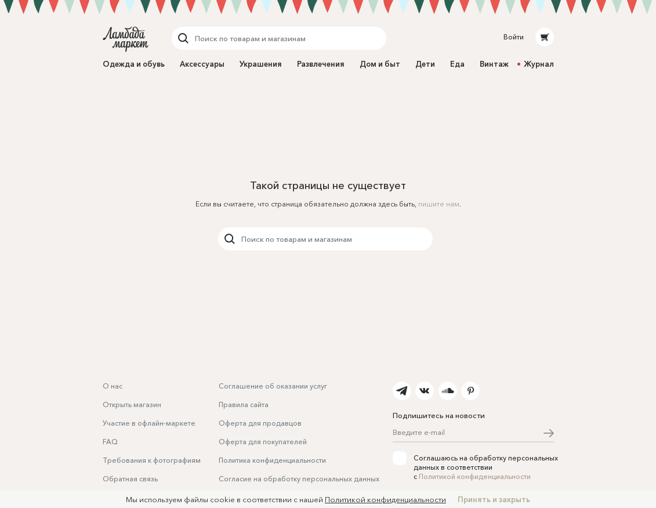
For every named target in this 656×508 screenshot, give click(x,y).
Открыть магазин (132, 404)
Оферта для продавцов (260, 423)
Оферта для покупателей (263, 441)
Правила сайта (244, 404)
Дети (425, 63)
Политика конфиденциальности (272, 460)
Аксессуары (202, 63)
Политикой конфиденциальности (475, 476)
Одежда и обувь (134, 63)
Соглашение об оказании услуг (273, 386)
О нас (112, 386)
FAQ (110, 441)
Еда (457, 63)
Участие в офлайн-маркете (149, 423)
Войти (513, 36)
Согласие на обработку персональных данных (299, 478)
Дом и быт (380, 63)
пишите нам (438, 203)
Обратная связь (130, 478)
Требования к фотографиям (152, 460)
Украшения (261, 63)
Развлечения (321, 63)
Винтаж (494, 63)
